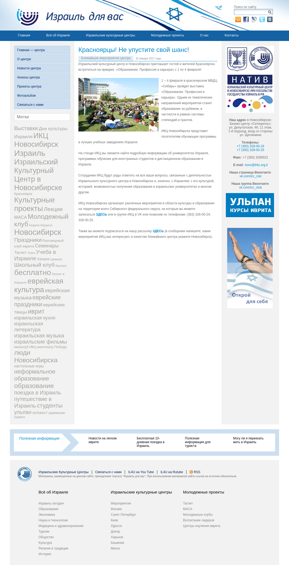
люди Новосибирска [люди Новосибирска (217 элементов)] (36, 356)
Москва (116, 509)
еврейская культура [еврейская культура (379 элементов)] (38, 285)
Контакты (231, 35)
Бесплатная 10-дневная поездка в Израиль (151, 442)
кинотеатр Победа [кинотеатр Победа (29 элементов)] (52, 347)
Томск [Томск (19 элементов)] (31, 252)
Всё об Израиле (58, 35)
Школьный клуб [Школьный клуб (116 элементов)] (34, 265)
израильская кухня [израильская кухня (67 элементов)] (34, 318)
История (45, 554)
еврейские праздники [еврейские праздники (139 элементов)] (37, 301)
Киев (114, 520)
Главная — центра (31, 50)
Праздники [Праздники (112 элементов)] (27, 240)
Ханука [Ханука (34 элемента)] (43, 259)
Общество (46, 537)
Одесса (116, 526)
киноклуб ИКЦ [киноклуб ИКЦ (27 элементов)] (25, 347)
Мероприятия (121, 503)
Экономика (47, 515)
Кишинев (117, 543)
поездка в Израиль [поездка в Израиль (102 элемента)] (37, 393)
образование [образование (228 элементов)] (34, 385)
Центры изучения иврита (201, 526)
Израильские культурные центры (110, 35)
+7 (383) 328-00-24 (250, 146)
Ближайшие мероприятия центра (106, 58)
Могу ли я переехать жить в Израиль (248, 440)
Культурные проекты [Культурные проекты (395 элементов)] (34, 204)
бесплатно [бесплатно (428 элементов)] (32, 272)
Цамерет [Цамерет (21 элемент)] (56, 259)
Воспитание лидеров (198, 520)
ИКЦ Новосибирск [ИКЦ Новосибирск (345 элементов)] (36, 139)
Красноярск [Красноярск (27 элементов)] (23, 194)
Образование (48, 509)
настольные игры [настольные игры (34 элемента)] (29, 366)
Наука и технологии (53, 520)
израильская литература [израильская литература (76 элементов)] (28, 326)
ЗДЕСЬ (101, 214)
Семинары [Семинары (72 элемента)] (47, 245)
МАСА (187, 509)
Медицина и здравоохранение (61, 526)
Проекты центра (29, 86)
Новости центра (29, 68)
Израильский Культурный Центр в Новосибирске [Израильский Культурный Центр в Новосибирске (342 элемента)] (38, 175)
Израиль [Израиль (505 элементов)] (29, 153)
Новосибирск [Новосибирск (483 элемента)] (37, 232)
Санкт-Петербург (123, 515)
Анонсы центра (28, 77)
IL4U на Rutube (172, 472)
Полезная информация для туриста (197, 442)
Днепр (115, 531)
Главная (24, 35)
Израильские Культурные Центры (64, 472)
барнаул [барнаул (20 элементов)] (61, 265)
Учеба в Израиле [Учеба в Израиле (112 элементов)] (35, 255)
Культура (45, 543)
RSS (197, 472)
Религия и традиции (53, 548)
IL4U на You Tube (141, 472)
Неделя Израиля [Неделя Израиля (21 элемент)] (40, 225)
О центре (24, 59)
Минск (115, 548)
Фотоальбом (26, 95)
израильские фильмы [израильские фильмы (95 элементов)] (40, 342)
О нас (204, 35)
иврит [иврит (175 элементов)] (36, 311)
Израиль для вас (67, 15)
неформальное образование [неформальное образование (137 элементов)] (34, 375)
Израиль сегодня (51, 503)
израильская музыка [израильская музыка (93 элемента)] (39, 335)
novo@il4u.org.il (256, 165)
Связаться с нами (30, 105)
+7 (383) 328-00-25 (250, 150)
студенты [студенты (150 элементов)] (49, 405)
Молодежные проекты (167, 35)
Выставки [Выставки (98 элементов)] (26, 128)
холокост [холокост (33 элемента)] (40, 413)
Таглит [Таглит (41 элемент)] (20, 252)
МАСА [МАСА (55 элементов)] (20, 217)
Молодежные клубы (198, 515)
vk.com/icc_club (250, 187)
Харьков (117, 537)
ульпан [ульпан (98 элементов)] (23, 412)
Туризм (44, 531)
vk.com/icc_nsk (250, 176)
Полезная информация (39, 438)
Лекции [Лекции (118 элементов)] (53, 209)
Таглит (188, 503)
